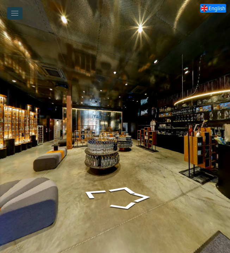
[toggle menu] (15, 13)
